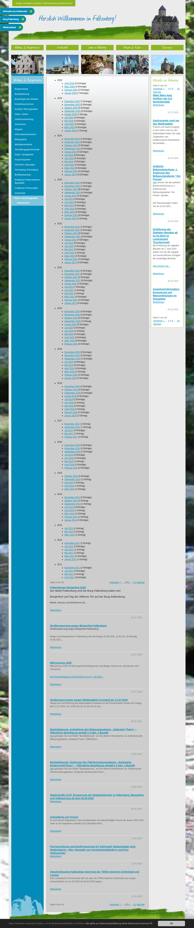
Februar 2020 (71, 344)
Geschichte (20, 124)
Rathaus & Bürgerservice (27, 47)
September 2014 (73, 504)
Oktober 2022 (71, 233)
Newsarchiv (23, 203)
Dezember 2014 (72, 497)
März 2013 (70, 535)
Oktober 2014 (71, 500)
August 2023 (71, 196)
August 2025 (71, 114)
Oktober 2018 (71, 389)
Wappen (19, 129)
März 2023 (70, 212)
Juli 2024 (69, 155)
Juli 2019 (69, 362)
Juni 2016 (69, 458)
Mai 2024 (69, 161)
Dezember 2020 (72, 311)
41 (134, 582)
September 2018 (73, 393)
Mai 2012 (69, 553)
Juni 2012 (69, 549)
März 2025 (70, 127)
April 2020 (69, 337)
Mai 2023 (69, 205)
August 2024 (71, 152)
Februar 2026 (71, 90)
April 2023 (69, 209)
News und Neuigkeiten (26, 198)
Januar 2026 (71, 93)
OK (171, 923)
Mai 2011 (69, 574)
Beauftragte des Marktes (26, 99)
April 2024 (69, 165)
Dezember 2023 (72, 183)
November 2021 (72, 274)
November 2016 (72, 448)
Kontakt (37, 3)
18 (178, 89)
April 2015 (69, 486)
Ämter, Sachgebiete (24, 154)
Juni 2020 (69, 331)
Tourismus (167, 47)
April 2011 (69, 577)
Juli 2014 (69, 507)
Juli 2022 (69, 243)
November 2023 (72, 186)
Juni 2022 (69, 246)
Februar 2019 (71, 375)
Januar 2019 (71, 378)
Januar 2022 (71, 262)
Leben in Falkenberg (97, 47)
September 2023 (73, 192)
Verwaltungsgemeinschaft (27, 149)
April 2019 (69, 368)
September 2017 (73, 427)
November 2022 (72, 230)
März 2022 (70, 256)
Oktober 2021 (71, 277)
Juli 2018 (69, 399)
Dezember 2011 (72, 567)
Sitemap (27, 3)
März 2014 (70, 513)
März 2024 (70, 168)
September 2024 (73, 148)
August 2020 (71, 324)
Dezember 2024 (72, 139)
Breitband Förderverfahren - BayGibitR (28, 181)
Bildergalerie (21, 139)
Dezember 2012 (72, 543)
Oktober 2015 (71, 476)
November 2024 (72, 142)
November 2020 (72, 314)
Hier (52, 736)
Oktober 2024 (71, 145)
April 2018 (69, 409)
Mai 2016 (69, 461)
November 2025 (72, 104)
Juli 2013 (69, 528)
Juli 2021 (69, 287)
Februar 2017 (71, 437)
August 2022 (71, 240)
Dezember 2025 (72, 101)
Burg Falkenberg (11, 19)
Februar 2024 (71, 171)
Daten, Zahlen (21, 114)
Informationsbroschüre (25, 134)
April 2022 (69, 253)
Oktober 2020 (71, 318)
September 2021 (73, 280)
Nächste (140, 582)
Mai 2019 (69, 365)
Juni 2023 (69, 202)
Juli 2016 (69, 455)
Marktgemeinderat (23, 144)
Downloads (20, 193)
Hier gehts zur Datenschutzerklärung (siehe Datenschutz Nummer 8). (120, 923)
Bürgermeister (21, 89)
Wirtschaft (62, 47)
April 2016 (69, 464)
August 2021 (71, 283)
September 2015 (73, 479)
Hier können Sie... (161, 266)
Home (18, 3)
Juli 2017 (69, 430)
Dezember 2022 (72, 227)
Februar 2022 (71, 259)
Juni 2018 (69, 402)
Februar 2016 (71, 468)
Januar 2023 (71, 218)
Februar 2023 (71, 215)
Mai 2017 (69, 433)
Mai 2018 (69, 406)
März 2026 (70, 86)
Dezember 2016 (72, 445)
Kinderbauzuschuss (24, 104)
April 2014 (69, 510)
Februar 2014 (71, 517)
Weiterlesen (55, 610)
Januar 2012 (71, 559)
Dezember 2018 (72, 386)
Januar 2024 (71, 174)
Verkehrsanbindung (24, 119)
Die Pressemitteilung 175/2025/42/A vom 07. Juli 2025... (77, 677)
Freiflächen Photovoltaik (26, 188)
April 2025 (69, 124)
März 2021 (70, 296)
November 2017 (72, 424)
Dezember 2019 (72, 352)
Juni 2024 (69, 158)
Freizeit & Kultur (132, 47)
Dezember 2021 (72, 271)
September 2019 (73, 358)
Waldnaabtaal (9, 27)
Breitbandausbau (23, 174)
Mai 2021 (69, 293)
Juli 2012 (69, 546)
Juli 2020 (69, 327)
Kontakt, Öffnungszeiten (26, 109)
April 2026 (69, 83)
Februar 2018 (71, 412)
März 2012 (70, 556)
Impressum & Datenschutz (58, 3)
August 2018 (71, 396)
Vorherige (114, 582)
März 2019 (70, 371)
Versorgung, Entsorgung (26, 169)
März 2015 (70, 489)
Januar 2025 (71, 130)
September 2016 (73, 451)
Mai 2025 (69, 121)
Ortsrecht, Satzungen (25, 164)
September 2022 (73, 236)
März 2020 (70, 340)
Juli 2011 (69, 571)
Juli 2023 (69, 199)
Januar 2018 (71, 415)
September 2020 (73, 321)
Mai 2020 (69, 334)
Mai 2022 (69, 249)
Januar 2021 (71, 303)
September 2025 (73, 111)
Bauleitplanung (22, 94)
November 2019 (72, 355)
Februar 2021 (71, 300)
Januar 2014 (71, 520)
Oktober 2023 (71, 189)
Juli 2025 (69, 117)
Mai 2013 (69, 531)
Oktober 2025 (71, 108)
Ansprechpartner (23, 159)
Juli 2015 (69, 482)
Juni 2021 (69, 290)
